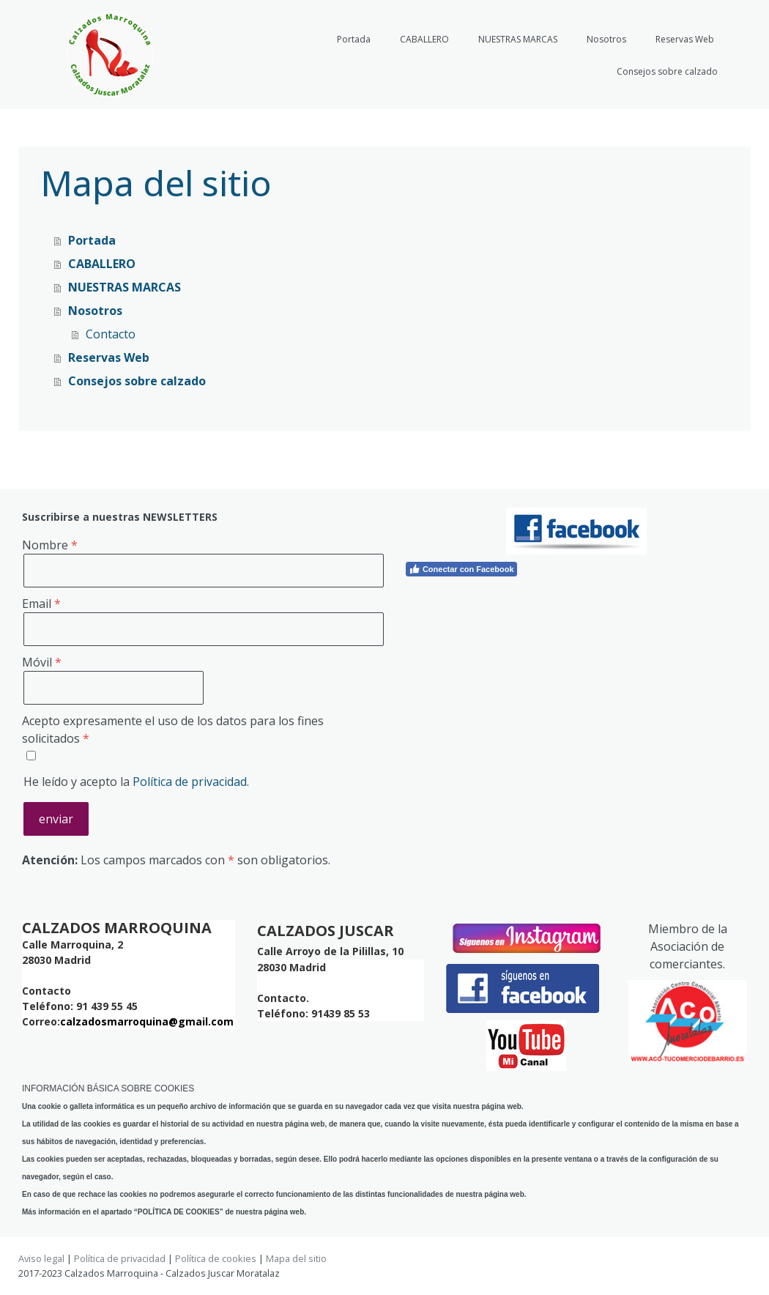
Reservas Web (684, 39)
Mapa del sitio (296, 1258)
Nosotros (606, 39)
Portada (354, 39)
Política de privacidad (190, 781)
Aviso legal (41, 1258)
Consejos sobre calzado (667, 71)
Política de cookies (215, 1258)
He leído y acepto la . (136, 781)
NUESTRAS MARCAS (517, 39)
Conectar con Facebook (461, 569)
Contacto (110, 334)
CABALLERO (424, 39)
